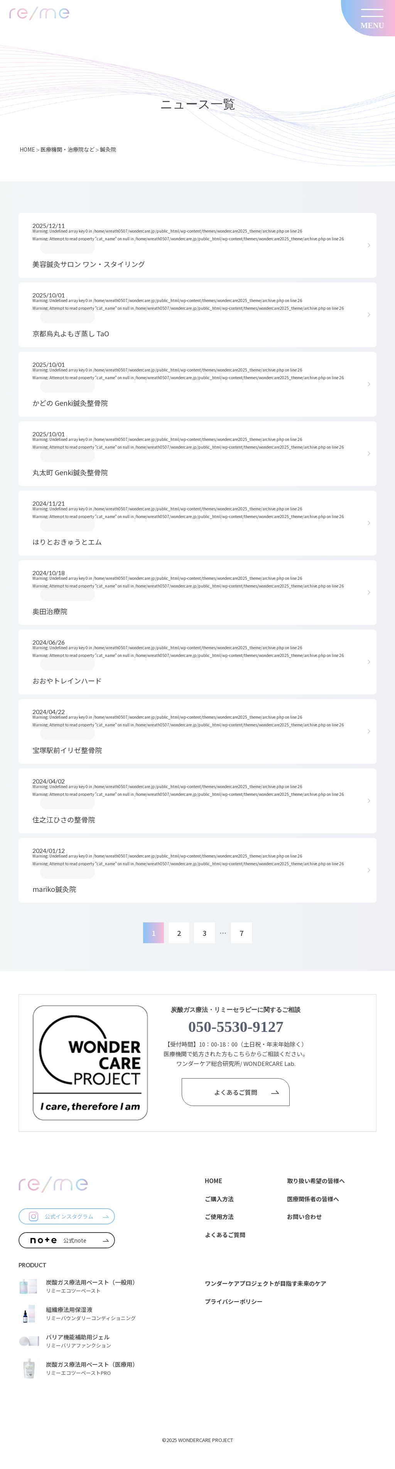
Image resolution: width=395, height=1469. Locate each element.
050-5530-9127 (236, 1026)
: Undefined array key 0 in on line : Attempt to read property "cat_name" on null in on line (196, 245)
